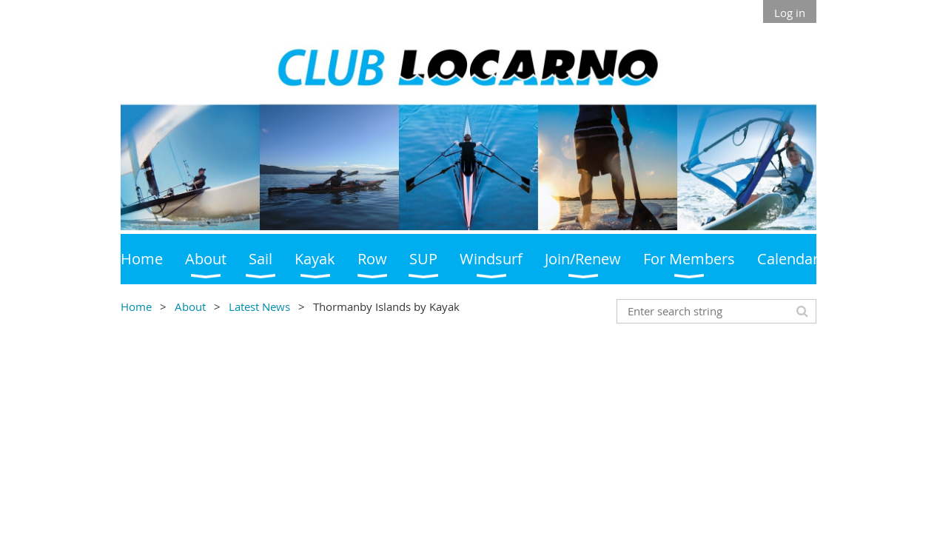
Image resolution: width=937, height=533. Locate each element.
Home (136, 306)
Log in (789, 12)
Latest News (259, 306)
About (190, 306)
